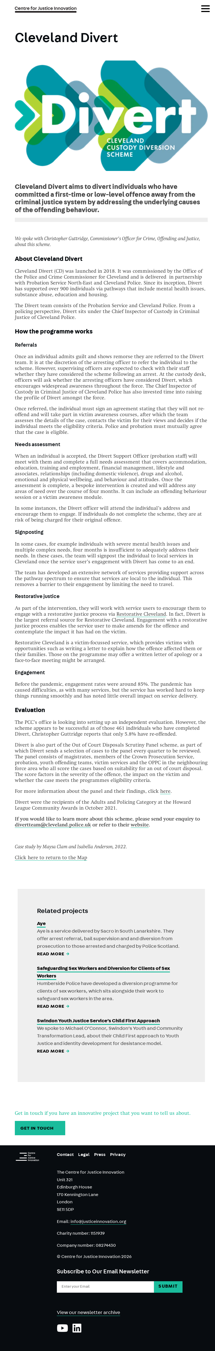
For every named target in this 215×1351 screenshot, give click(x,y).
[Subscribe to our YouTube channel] (62, 1331)
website (140, 825)
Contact (65, 1155)
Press (100, 1155)
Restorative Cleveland (141, 614)
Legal (84, 1155)
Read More (53, 954)
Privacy (118, 1155)
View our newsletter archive (88, 1313)
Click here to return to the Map (51, 857)
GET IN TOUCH (40, 1129)
